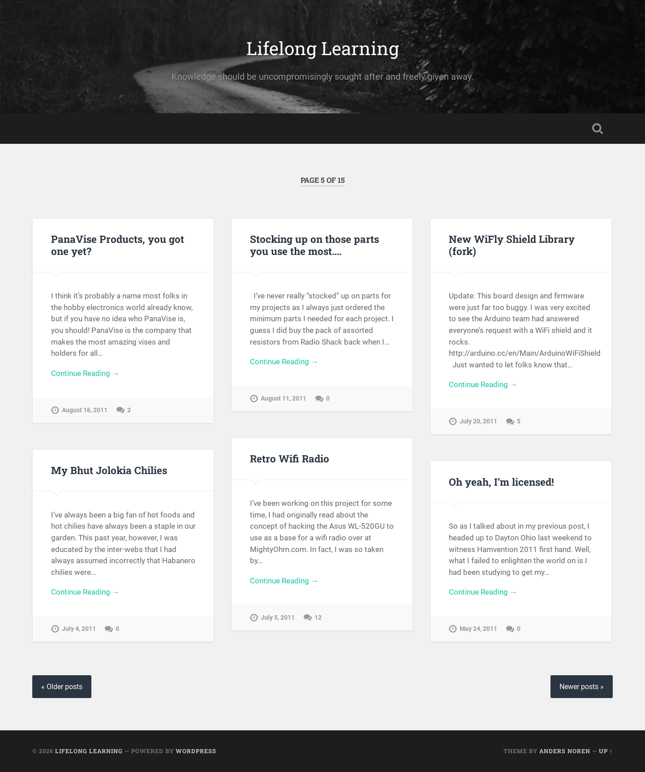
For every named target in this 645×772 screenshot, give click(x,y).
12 (318, 617)
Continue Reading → (85, 373)
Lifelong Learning (322, 48)
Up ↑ (606, 751)
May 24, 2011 (478, 629)
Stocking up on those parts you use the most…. (314, 245)
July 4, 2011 (79, 629)
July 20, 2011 (478, 421)
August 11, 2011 (283, 398)
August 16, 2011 (85, 410)
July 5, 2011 (278, 617)
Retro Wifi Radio (289, 458)
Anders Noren (564, 751)
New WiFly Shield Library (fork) (512, 245)
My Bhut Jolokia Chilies (109, 470)
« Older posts (61, 686)
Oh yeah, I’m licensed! (501, 481)
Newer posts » (581, 686)
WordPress (196, 751)
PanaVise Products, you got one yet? (117, 245)
